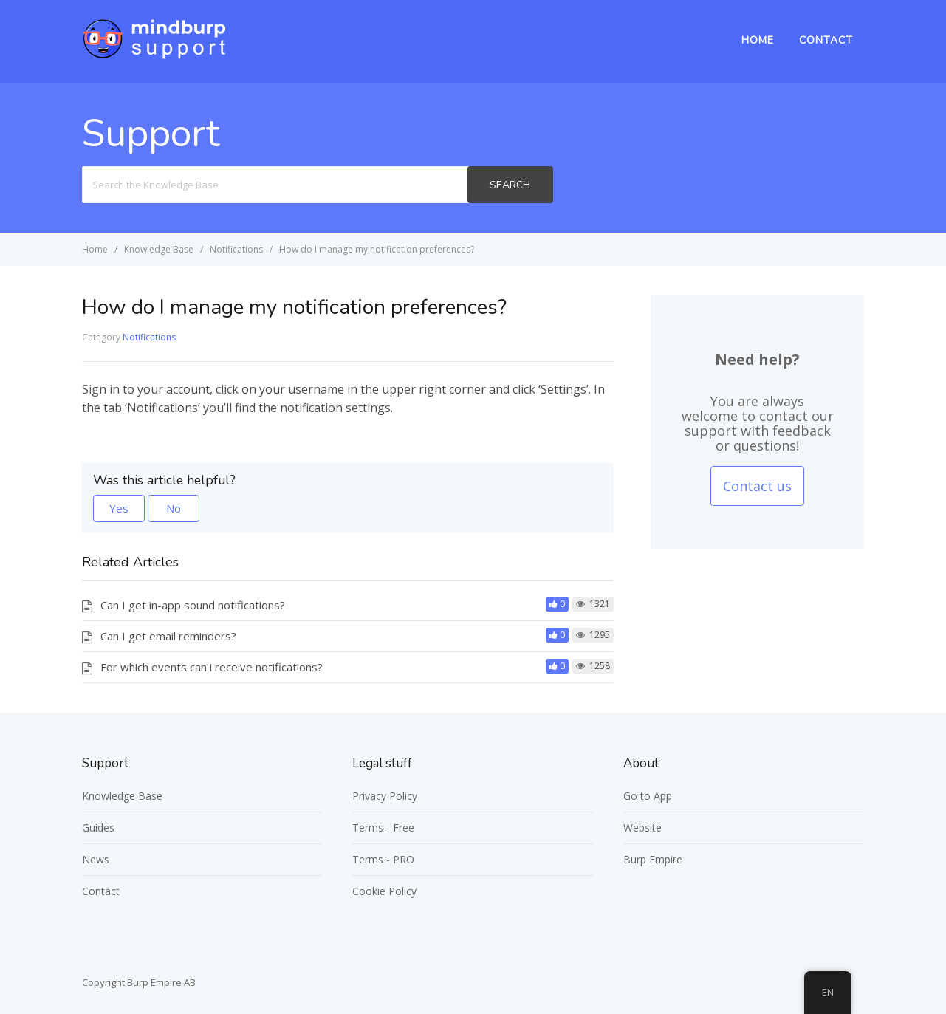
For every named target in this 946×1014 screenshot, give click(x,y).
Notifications (149, 337)
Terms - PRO (383, 859)
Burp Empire (652, 859)
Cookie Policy (384, 891)
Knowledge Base (122, 796)
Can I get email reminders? (168, 635)
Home (757, 40)
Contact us (757, 486)
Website (642, 828)
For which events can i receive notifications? (211, 667)
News (95, 859)
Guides (98, 828)
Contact (826, 40)
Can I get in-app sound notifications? (192, 604)
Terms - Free (383, 828)
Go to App (647, 796)
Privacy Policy (384, 796)
